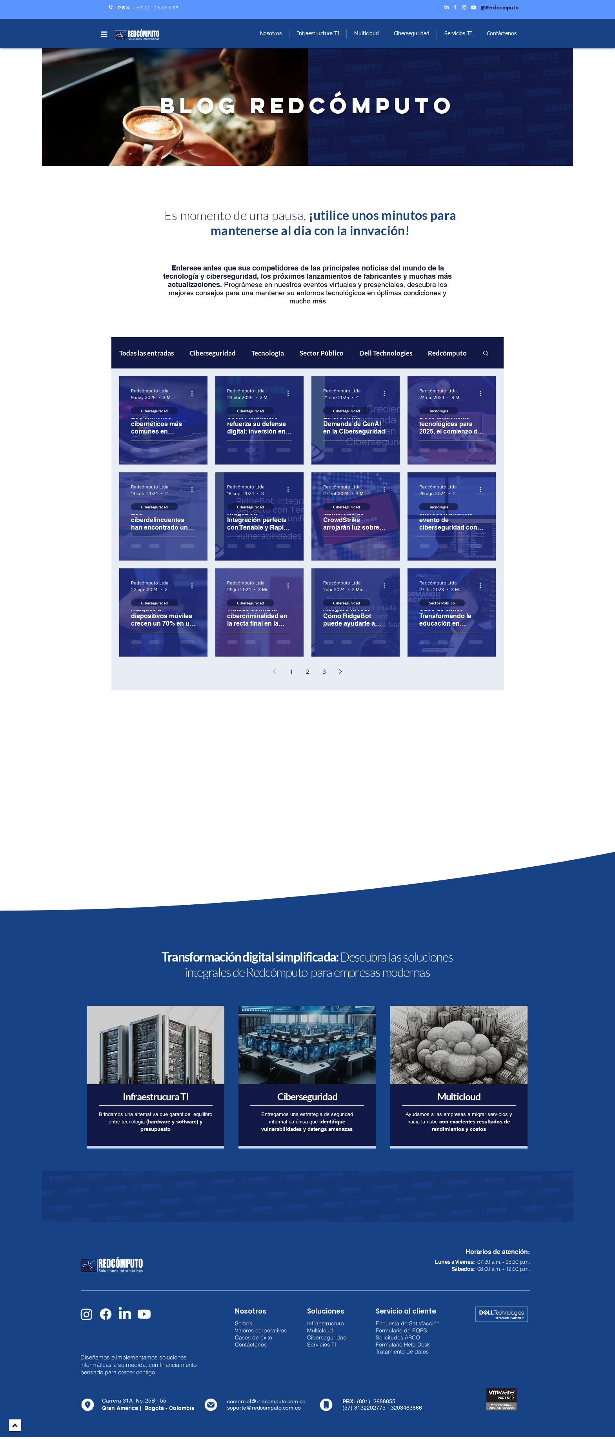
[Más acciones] (194, 393)
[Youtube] (144, 1314)
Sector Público (322, 353)
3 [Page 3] (324, 671)
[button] (104, 34)
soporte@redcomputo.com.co (264, 1408)
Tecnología (267, 353)
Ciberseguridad (212, 353)
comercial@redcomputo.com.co (266, 1401)
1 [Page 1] (291, 671)
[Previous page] (274, 671)
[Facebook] (105, 1314)
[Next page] (340, 671)
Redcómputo (447, 353)
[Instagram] (86, 1314)
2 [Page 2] (307, 671)
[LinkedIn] (125, 1314)
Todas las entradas (146, 353)
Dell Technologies (385, 353)
